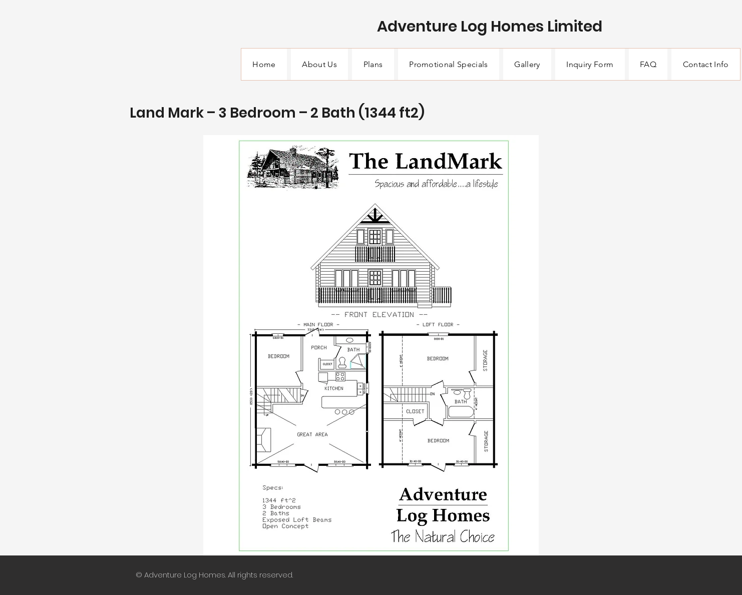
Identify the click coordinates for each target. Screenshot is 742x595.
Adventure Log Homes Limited (489, 26)
